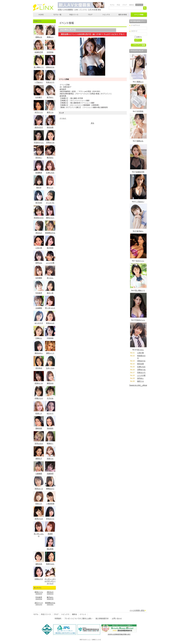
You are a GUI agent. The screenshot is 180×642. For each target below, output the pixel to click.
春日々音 (50, 293)
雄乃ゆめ (38, 203)
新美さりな (39, 592)
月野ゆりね (50, 142)
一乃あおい (39, 82)
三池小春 (38, 248)
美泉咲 (50, 534)
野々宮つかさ (50, 308)
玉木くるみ (50, 368)
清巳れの (38, 233)
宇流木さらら (39, 142)
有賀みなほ (50, 323)
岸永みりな (50, 519)
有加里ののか (39, 218)
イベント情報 (139, 14)
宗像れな (38, 338)
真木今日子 (39, 127)
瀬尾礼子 (38, 458)
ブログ (124, 5)
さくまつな (50, 203)
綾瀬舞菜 (38, 173)
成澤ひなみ (39, 519)
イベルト (63, 118)
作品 (118, 5)
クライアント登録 (139, 46)
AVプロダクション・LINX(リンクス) (90, 639)
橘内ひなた (50, 218)
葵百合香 (50, 127)
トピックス (106, 14)
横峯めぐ (50, 443)
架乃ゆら (50, 97)
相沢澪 (38, 187)
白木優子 (38, 97)
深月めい (38, 157)
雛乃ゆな (50, 157)
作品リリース (74, 14)
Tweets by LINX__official (138, 385)
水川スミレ (39, 112)
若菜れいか (39, 383)
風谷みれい (39, 353)
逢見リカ (50, 112)
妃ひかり (50, 413)
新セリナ (50, 187)
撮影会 (131, 5)
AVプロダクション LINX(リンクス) (41, 14)
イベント (139, 5)
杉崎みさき (39, 579)
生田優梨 (38, 278)
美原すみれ (50, 564)
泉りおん (50, 278)
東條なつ (50, 37)
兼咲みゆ (50, 383)
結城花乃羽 (39, 52)
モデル (112, 5)
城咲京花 (38, 564)
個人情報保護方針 (102, 618)
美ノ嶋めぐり (39, 67)
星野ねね (38, 263)
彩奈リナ (38, 504)
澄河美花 (38, 368)
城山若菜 (50, 549)
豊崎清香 (38, 428)
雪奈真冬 (50, 428)
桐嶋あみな (50, 489)
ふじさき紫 (50, 263)
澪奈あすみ (50, 67)
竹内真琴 (38, 293)
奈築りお (50, 458)
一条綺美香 (50, 504)
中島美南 (50, 338)
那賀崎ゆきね (50, 233)
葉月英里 (50, 248)
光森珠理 (50, 474)
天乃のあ (50, 398)
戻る (92, 123)
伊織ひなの (39, 398)
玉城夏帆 (38, 308)
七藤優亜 (38, 474)
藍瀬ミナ (38, 413)
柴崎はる (38, 37)
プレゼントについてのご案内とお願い (78, 618)
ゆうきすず (39, 323)
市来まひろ (50, 82)
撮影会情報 (123, 14)
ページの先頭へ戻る (137, 610)
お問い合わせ (117, 618)
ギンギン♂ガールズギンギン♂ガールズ (50, 581)
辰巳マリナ (39, 603)
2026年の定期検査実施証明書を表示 (119, 634)
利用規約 (58, 618)
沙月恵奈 (50, 52)
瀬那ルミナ (50, 353)
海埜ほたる (39, 489)
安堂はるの (39, 443)
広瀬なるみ (50, 173)
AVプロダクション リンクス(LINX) (43, 7)
